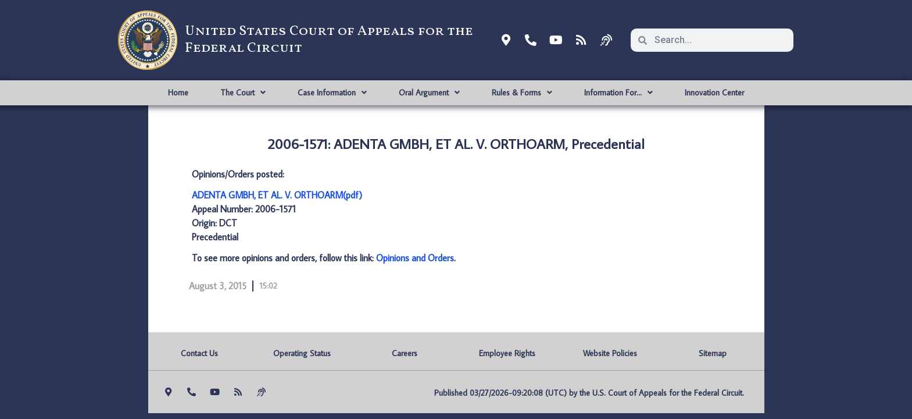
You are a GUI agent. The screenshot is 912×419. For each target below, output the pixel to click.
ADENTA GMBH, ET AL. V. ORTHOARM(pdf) (277, 195)
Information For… (618, 92)
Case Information (332, 92)
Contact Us (199, 353)
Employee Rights (507, 353)
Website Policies (610, 353)
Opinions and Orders (415, 258)
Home (178, 92)
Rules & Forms (522, 92)
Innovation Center (714, 92)
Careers (404, 353)
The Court (243, 92)
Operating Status (302, 353)
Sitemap (713, 353)
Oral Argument (429, 92)
